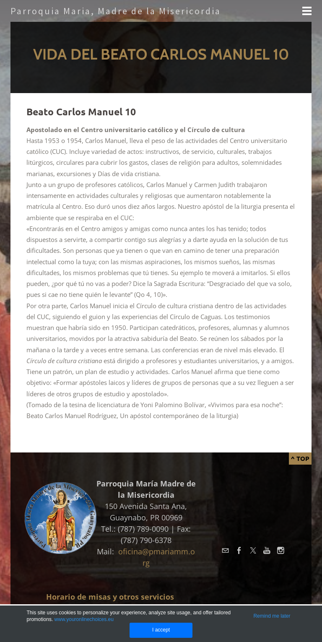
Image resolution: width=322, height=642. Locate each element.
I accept (161, 630)
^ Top (300, 458)
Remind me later (271, 616)
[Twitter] (253, 550)
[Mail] (225, 550)
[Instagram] (280, 550)
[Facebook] (239, 550)
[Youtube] (266, 550)
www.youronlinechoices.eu (84, 619)
